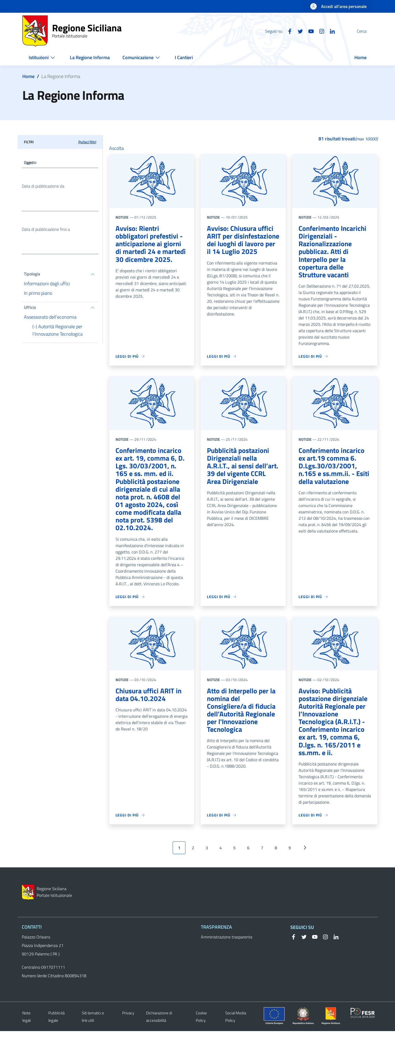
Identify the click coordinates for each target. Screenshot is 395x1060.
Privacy (128, 1042)
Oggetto (31, 163)
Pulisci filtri (87, 142)
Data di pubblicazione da (43, 187)
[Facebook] (277, 31)
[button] (366, 31)
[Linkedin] (319, 31)
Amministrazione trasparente (226, 966)
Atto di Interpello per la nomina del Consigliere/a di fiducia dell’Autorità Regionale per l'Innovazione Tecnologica (243, 730)
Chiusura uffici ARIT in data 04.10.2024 (150, 709)
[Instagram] (309, 31)
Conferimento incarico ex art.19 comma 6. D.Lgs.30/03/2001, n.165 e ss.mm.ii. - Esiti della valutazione (333, 473)
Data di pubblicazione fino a (46, 231)
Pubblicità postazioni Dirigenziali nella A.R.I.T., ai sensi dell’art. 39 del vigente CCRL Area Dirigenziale (242, 473)
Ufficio (30, 311)
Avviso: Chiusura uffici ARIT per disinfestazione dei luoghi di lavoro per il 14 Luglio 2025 (242, 245)
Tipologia (32, 277)
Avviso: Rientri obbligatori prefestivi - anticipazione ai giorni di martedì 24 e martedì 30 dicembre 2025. (151, 250)
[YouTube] (298, 31)
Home (28, 76)
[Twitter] (287, 31)
